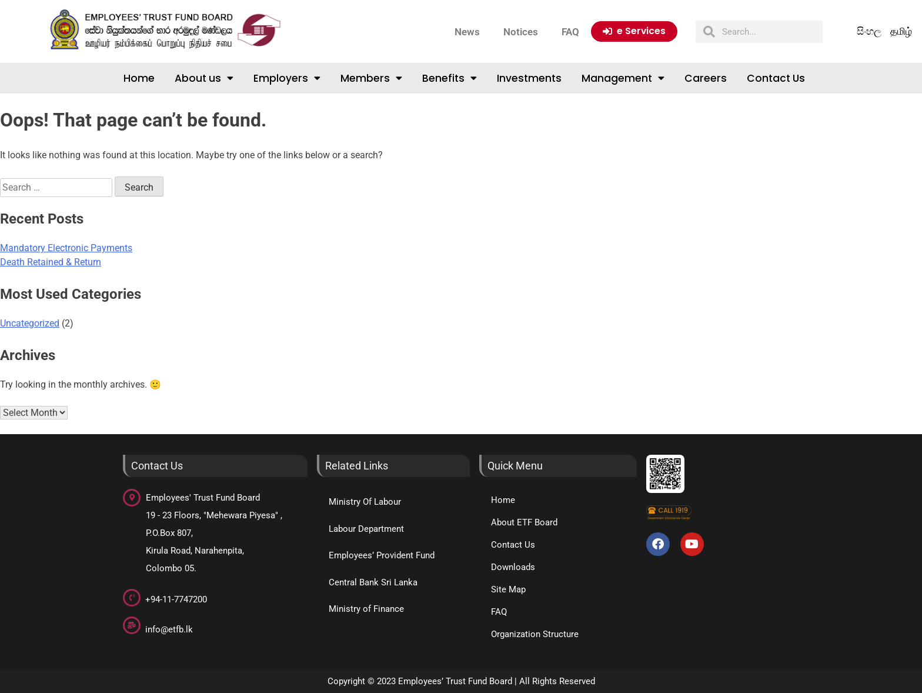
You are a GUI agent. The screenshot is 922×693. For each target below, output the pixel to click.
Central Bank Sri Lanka (373, 582)
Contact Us (776, 78)
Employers (286, 78)
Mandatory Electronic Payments (66, 248)
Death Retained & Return (50, 262)
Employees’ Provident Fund (382, 555)
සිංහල (869, 31)
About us (204, 78)
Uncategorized (29, 323)
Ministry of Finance (366, 609)
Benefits (449, 78)
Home (139, 78)
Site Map (508, 589)
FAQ (570, 32)
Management (623, 78)
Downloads (513, 567)
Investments (529, 78)
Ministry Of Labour (365, 502)
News (467, 32)
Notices (520, 32)
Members (371, 78)
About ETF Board (524, 522)
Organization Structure (535, 634)
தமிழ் (901, 31)
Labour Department (366, 529)
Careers (705, 78)
